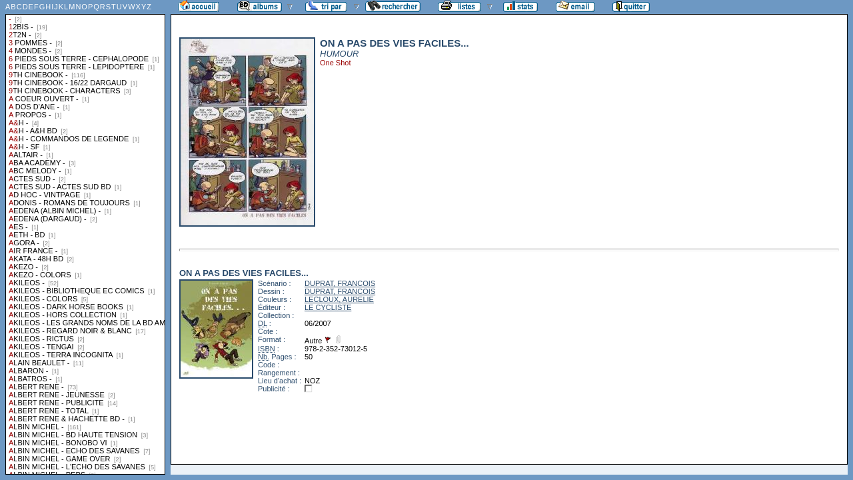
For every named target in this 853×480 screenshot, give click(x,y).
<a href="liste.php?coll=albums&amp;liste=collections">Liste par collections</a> (85, 237)
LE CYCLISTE (328, 307)
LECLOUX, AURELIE (339, 299)
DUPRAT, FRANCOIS (340, 283)
